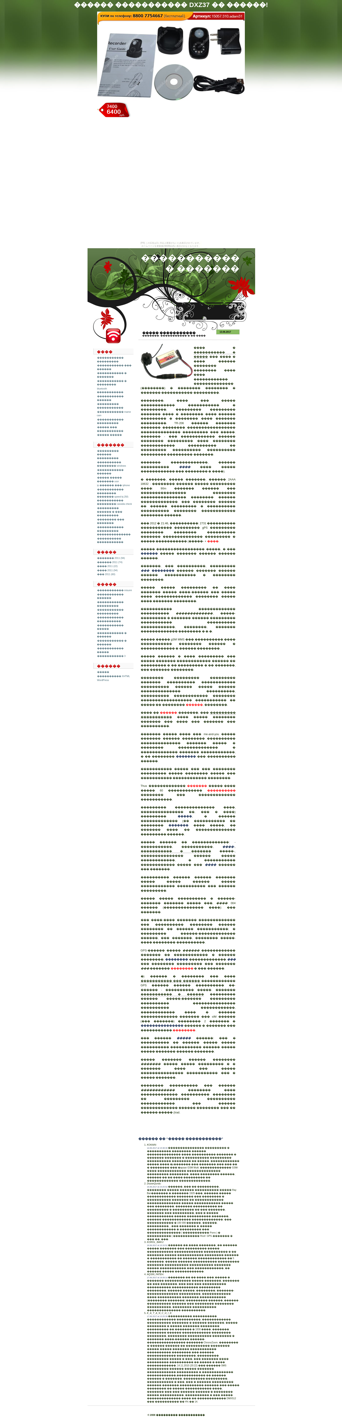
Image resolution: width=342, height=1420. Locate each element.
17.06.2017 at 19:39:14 (157, 1277)
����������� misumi (114, 590)
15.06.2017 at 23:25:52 (157, 1187)
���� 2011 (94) (107, 570)
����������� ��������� (110, 421)
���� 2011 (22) (107, 566)
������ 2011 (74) (110, 562)
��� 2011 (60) (106, 574)
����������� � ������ (172, 994)
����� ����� (109, 435)
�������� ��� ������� (110, 521)
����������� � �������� (112, 383)
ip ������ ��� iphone (113, 485)
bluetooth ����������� (110, 390)
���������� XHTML (113, 676)
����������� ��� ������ (170, 981)
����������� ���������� (110, 619)
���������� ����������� (110, 540)
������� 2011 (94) (111, 558)
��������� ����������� (110, 406)
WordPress (103, 680)
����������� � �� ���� (183, 335)
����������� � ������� (112, 375)
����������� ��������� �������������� (114, 531)
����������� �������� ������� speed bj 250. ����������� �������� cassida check (114, 496)
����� (103, 672)
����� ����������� (169, 333)
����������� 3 (111, 656)
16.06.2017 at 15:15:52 (157, 1245)
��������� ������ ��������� (108, 454)
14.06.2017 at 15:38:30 (157, 1148)
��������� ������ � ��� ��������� (109, 512)
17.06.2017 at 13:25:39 (157, 1316)
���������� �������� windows (111, 464)
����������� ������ (110, 472)
